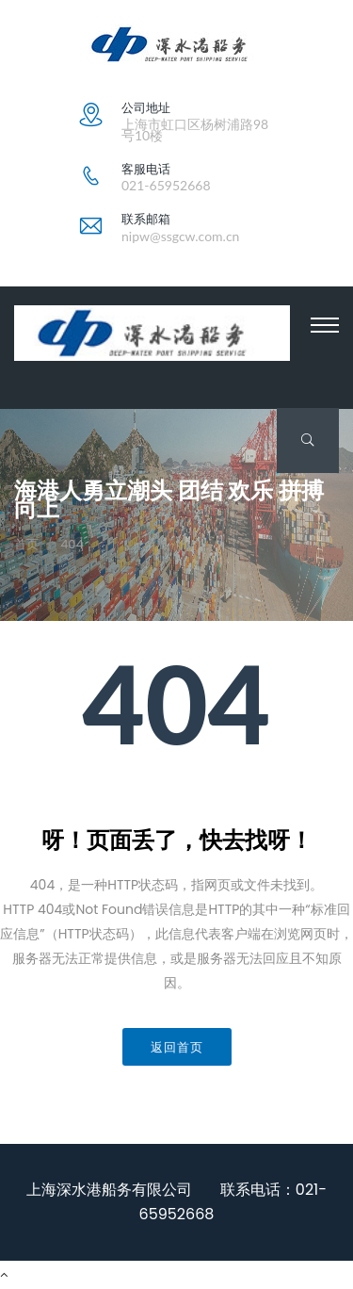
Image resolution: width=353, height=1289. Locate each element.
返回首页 (177, 1046)
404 (72, 544)
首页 (26, 544)
